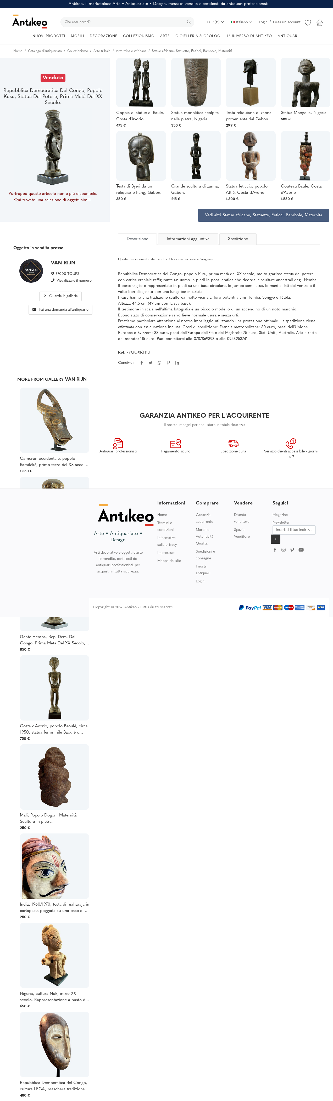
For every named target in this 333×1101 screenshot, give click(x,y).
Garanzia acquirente (204, 518)
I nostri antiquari (203, 570)
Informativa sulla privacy (167, 541)
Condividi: (126, 363)
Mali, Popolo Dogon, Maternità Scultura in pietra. (48, 818)
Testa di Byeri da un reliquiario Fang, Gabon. (138, 189)
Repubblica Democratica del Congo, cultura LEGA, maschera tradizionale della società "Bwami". (54, 1086)
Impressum (166, 553)
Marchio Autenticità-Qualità (205, 537)
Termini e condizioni (165, 526)
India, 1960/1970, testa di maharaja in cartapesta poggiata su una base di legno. (54, 908)
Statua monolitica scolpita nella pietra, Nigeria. (195, 116)
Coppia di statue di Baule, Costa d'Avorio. (140, 116)
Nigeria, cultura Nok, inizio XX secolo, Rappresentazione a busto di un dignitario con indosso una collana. (53, 997)
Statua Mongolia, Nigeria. (304, 113)
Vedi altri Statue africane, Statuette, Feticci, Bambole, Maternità (263, 215)
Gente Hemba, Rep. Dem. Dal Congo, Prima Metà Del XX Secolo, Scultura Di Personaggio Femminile (52, 640)
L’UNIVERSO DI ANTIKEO (249, 36)
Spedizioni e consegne (205, 555)
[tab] (137, 239)
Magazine (280, 515)
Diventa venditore (241, 518)
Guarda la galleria (60, 296)
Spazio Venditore (242, 533)
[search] (127, 22)
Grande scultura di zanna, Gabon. (195, 189)
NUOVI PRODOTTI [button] (48, 36)
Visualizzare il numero (74, 281)
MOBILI (77, 36)
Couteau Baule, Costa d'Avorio (301, 189)
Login (263, 22)
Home (162, 515)
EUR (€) (215, 22)
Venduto (53, 78)
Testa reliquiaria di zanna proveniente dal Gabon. (248, 116)
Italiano (242, 22)
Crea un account (287, 22)
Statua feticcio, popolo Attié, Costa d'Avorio (247, 189)
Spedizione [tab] (238, 239)
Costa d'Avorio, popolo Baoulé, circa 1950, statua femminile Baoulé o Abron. (54, 730)
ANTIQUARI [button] (288, 36)
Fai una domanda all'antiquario (60, 310)
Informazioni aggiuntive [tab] (188, 239)
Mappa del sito (169, 561)
